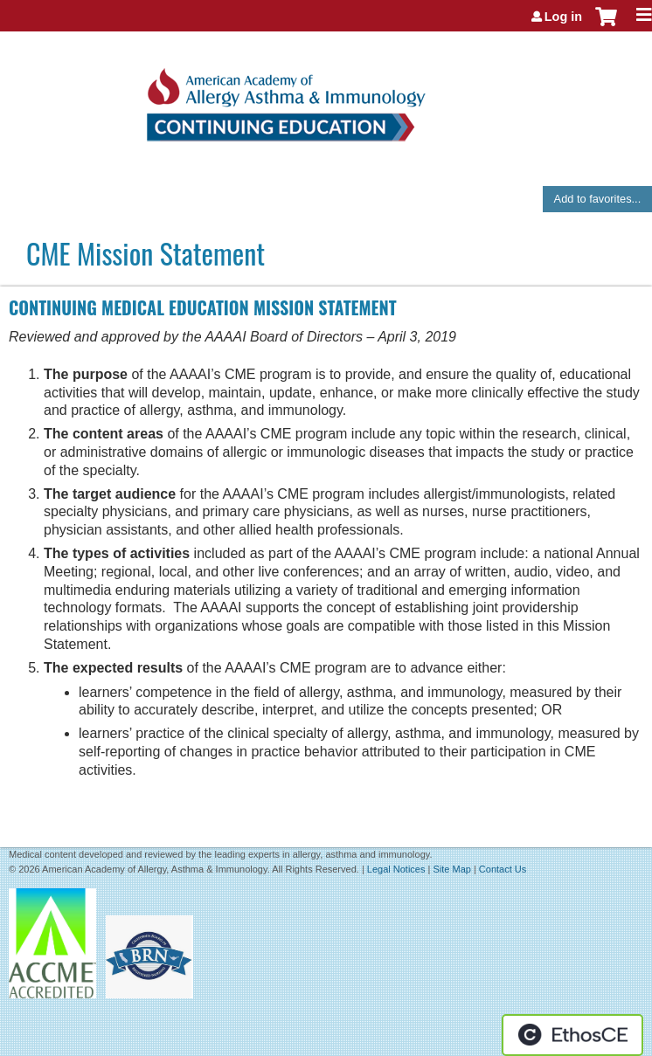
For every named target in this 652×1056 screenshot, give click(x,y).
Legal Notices (396, 869)
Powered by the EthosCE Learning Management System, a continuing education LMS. (572, 1035)
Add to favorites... (598, 198)
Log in (563, 16)
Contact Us (502, 869)
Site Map (451, 869)
